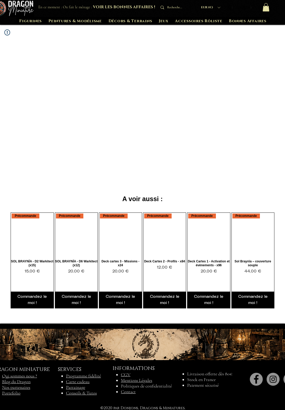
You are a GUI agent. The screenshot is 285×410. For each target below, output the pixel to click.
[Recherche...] (176, 7)
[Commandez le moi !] (32, 300)
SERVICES (69, 369)
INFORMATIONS (134, 368)
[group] (142, 260)
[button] (210, 7)
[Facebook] (256, 379)
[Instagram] (273, 379)
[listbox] (210, 7)
